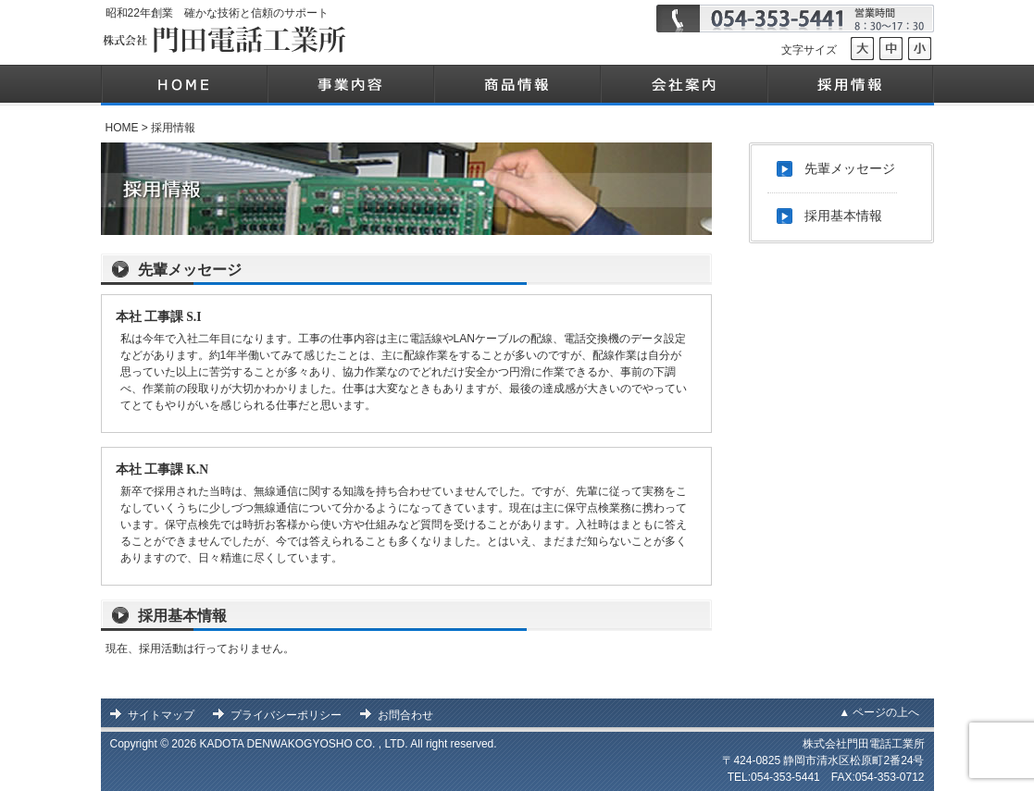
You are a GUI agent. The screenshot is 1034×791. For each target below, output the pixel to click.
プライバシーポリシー (286, 715)
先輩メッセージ (190, 270)
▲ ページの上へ (879, 712)
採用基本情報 (182, 616)
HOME (122, 127)
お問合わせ (405, 715)
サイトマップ (161, 715)
